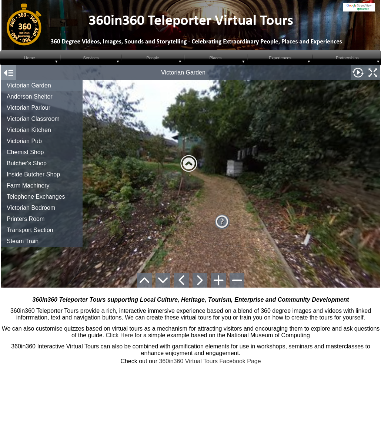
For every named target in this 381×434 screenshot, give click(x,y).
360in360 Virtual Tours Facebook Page (210, 361)
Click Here (119, 335)
